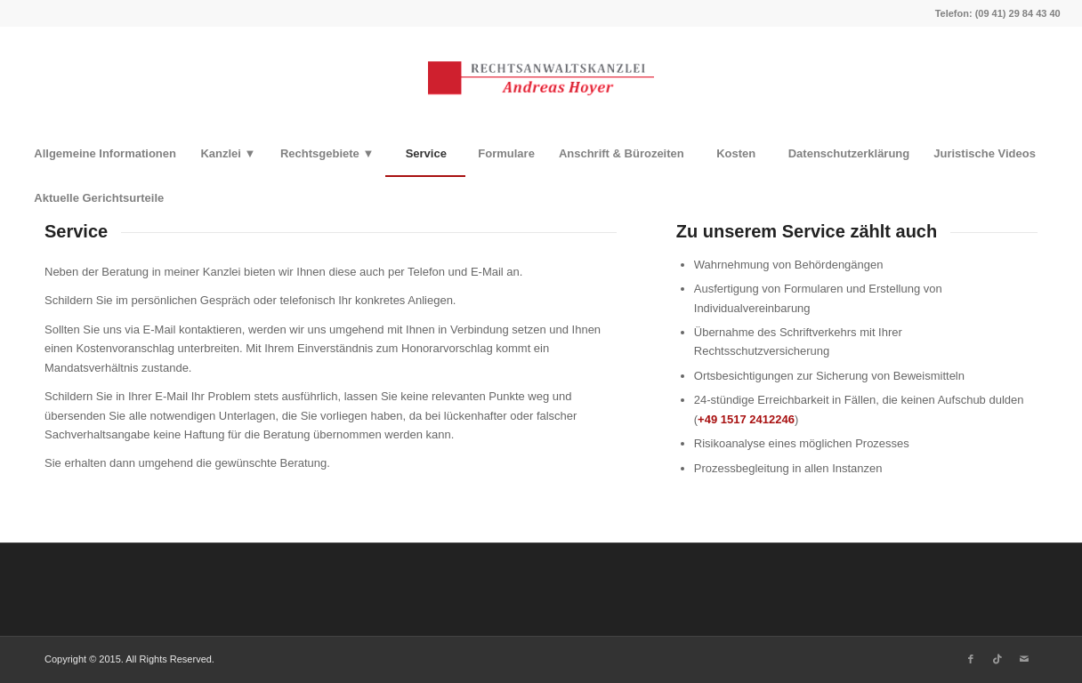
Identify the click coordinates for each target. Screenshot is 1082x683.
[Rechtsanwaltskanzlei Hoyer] (541, 79)
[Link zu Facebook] (970, 659)
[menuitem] (104, 154)
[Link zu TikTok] (997, 659)
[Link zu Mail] (1024, 659)
